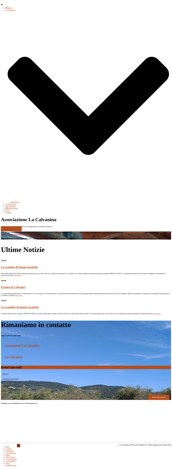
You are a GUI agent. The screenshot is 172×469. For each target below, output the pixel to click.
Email (5, 392)
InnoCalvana (15, 202)
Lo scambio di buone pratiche (20, 307)
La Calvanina (13, 356)
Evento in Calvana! (13, 287)
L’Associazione (11, 460)
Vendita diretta (12, 208)
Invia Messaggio (159, 398)
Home (9, 8)
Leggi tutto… (17, 275)
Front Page (10, 452)
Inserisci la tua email (11, 379)
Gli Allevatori (11, 206)
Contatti (8, 212)
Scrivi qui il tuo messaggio (12, 387)
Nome (6, 374)
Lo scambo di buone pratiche (19, 267)
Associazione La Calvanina (22, 345)
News (8, 210)
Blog (7, 447)
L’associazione (11, 204)
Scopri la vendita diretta (11, 229)
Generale (3, 260)
